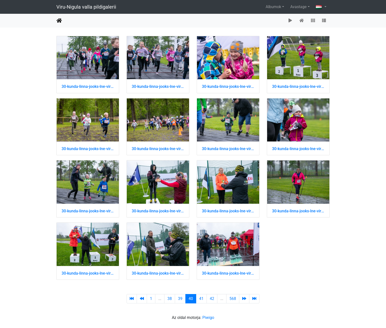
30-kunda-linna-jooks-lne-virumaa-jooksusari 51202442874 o (158, 211)
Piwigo (208, 317)
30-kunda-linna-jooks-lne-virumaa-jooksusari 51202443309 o (228, 273)
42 (212, 298)
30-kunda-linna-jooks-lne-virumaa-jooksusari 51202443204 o (88, 273)
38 (169, 298)
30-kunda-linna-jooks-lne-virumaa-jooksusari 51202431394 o (298, 148)
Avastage (298, 6)
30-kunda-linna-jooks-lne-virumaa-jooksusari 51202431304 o (158, 148)
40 (191, 298)
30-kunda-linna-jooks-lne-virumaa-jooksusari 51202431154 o (228, 86)
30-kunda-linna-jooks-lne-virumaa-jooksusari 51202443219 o (158, 273)
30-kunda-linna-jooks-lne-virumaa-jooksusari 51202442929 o (228, 211)
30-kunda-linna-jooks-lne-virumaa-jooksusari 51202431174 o (298, 86)
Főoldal (59, 20)
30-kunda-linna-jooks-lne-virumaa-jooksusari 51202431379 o (228, 148)
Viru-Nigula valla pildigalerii (86, 7)
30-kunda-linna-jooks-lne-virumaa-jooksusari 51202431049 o (88, 86)
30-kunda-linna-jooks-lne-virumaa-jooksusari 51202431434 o (88, 211)
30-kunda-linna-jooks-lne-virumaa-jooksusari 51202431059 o (158, 86)
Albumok (273, 6)
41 (201, 298)
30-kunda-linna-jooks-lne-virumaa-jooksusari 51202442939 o (298, 211)
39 (180, 298)
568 (232, 298)
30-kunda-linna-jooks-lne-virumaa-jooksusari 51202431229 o (88, 148)
